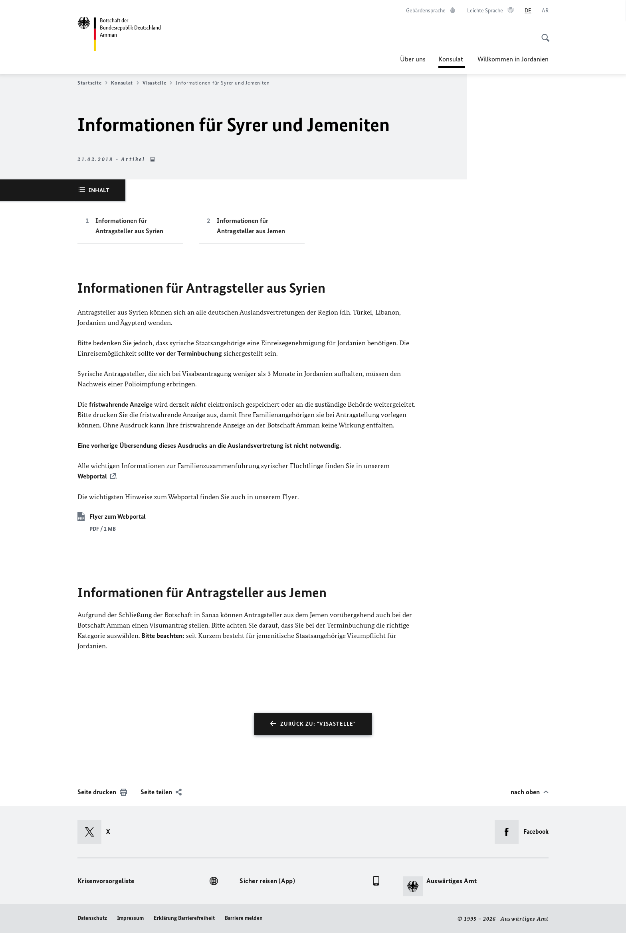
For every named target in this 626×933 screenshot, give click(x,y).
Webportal (92, 476)
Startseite (92, 83)
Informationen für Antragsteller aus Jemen (251, 226)
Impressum (130, 917)
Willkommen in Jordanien (513, 59)
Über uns (413, 59)
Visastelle (157, 83)
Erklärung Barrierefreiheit (184, 917)
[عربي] (545, 11)
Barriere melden (244, 917)
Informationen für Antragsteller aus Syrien (129, 226)
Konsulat (451, 59)
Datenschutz (92, 917)
